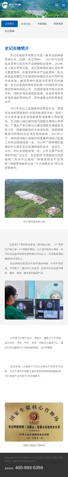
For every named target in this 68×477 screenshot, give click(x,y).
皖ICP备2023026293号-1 (24, 461)
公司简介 (9, 23)
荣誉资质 (58, 23)
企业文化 (26, 23)
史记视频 (9, 31)
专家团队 (42, 23)
